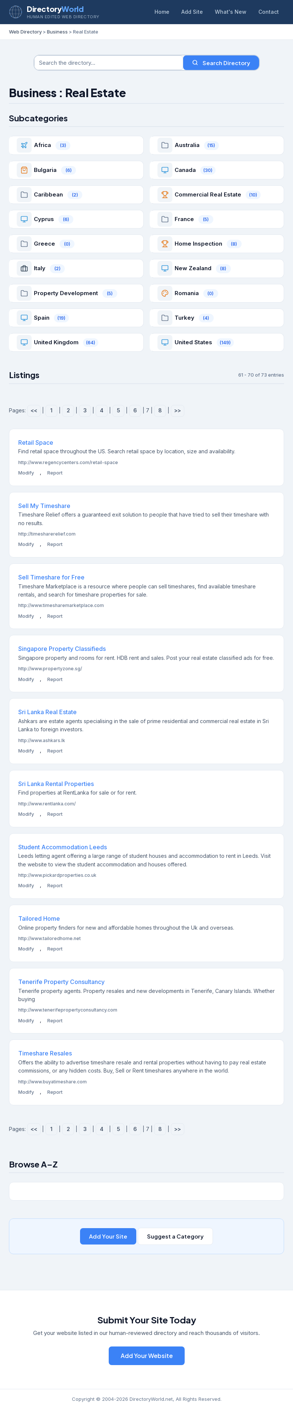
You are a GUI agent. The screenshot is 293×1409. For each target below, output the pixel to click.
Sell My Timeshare (44, 505)
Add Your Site (108, 1236)
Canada (185, 169)
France (184, 219)
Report (55, 473)
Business (57, 32)
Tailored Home (39, 918)
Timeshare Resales (45, 1053)
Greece (44, 243)
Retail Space (35, 442)
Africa (42, 144)
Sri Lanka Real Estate (47, 712)
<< (34, 410)
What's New (230, 12)
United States (193, 342)
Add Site (192, 12)
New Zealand (193, 268)
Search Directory (221, 62)
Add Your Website (147, 1356)
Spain (42, 317)
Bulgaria (45, 169)
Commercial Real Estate (208, 194)
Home (162, 12)
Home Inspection (198, 243)
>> (177, 410)
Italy (39, 268)
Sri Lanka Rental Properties (56, 783)
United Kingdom (56, 342)
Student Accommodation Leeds (62, 847)
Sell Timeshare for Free (51, 577)
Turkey (184, 317)
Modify (26, 473)
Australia (187, 144)
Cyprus (44, 219)
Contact (268, 12)
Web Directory (25, 32)
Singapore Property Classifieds (62, 648)
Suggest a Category (175, 1236)
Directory (55, 8)
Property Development (66, 293)
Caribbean (48, 194)
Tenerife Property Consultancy (61, 981)
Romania (187, 293)
